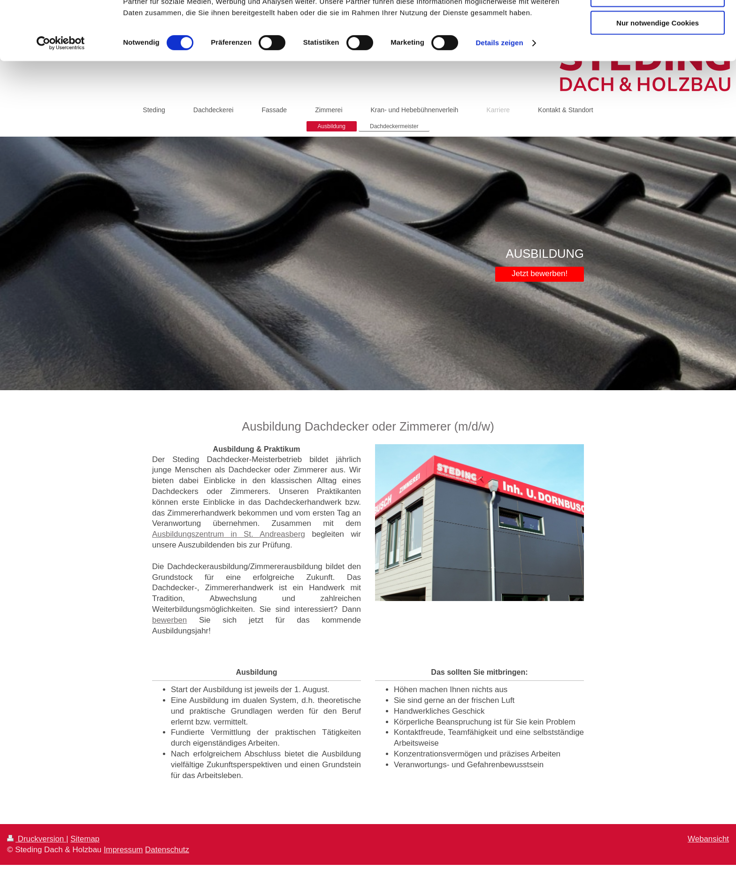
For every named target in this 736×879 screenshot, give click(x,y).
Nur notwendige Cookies (657, 78)
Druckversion (36, 838)
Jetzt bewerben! (539, 273)
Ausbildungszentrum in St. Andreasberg (228, 534)
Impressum (123, 849)
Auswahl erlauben (658, 51)
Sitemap (85, 838)
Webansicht (708, 838)
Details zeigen (499, 98)
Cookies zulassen (657, 23)
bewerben (169, 620)
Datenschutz (167, 849)
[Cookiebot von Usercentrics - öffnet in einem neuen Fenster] (61, 99)
